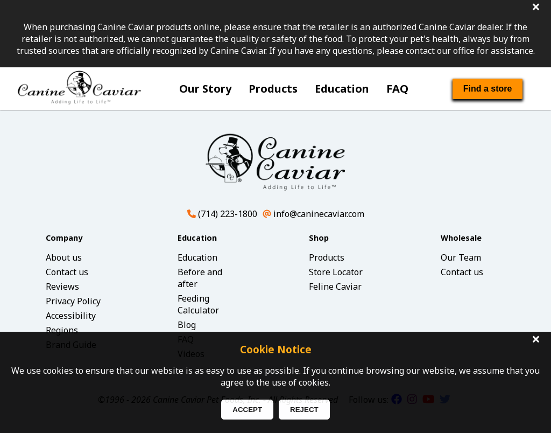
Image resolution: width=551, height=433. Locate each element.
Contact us (67, 272)
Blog (187, 325)
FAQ (397, 88)
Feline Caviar (335, 286)
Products (273, 88)
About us (64, 257)
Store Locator (336, 272)
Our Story (205, 88)
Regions (62, 330)
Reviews (62, 286)
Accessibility (71, 316)
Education (342, 88)
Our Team (461, 257)
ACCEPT (247, 410)
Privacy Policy (73, 301)
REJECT (304, 410)
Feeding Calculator (198, 304)
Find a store (487, 88)
